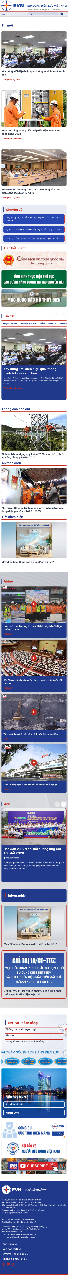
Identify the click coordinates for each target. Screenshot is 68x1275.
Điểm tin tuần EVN (28, 323)
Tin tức (9, 316)
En (65, 14)
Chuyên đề (14, 209)
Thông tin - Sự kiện (10, 79)
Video (8, 581)
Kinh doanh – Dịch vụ (11, 138)
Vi (62, 14)
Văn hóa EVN (16, 1097)
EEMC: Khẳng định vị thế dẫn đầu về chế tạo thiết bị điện (30, 784)
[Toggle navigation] (3, 14)
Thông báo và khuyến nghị (21, 1029)
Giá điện (10, 1035)
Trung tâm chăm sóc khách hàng (24, 1041)
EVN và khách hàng (23, 1023)
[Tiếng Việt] (34, 5)
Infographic (17, 895)
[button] (64, 316)
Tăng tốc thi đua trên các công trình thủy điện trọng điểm (30, 734)
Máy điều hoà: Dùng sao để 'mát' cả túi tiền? (30, 944)
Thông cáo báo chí (15, 409)
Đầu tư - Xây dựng (48, 323)
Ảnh (7, 804)
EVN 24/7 (8, 634)
